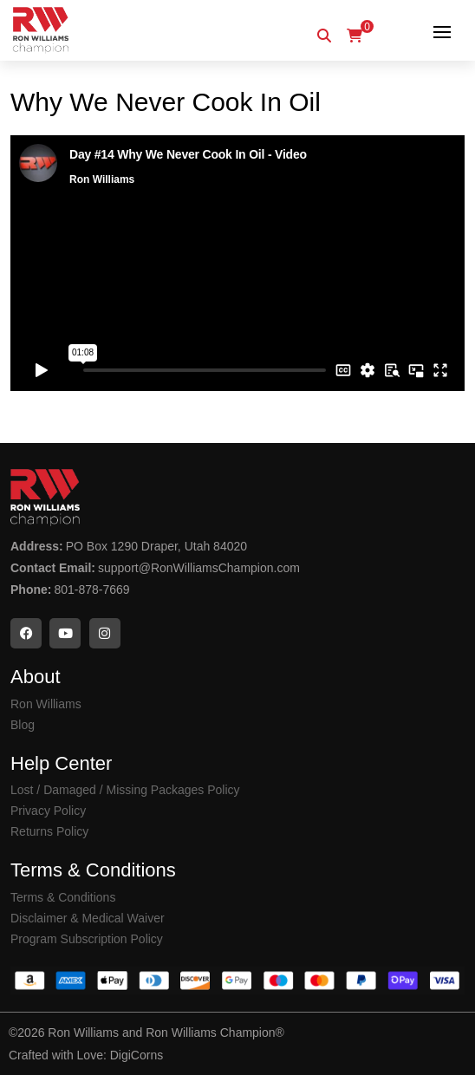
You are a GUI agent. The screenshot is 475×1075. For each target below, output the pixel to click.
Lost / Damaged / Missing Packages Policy (125, 790)
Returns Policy (49, 831)
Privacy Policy (48, 811)
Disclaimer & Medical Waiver (87, 918)
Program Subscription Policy (86, 939)
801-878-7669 (91, 589)
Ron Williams (45, 704)
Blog (22, 725)
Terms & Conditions (62, 897)
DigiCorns (136, 1055)
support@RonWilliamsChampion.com (199, 568)
